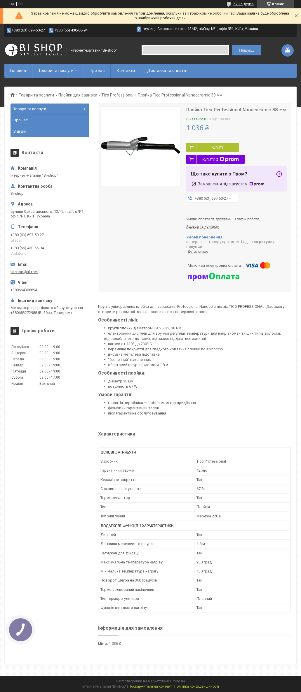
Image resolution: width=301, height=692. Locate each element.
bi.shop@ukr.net (24, 272)
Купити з (220, 159)
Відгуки (19, 131)
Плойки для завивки (77, 95)
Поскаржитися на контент (150, 686)
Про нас (97, 70)
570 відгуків (244, 4)
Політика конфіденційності (196, 686)
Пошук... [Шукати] (246, 50)
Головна (18, 70)
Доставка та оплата (166, 70)
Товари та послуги (56, 70)
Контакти (126, 70)
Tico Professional (117, 95)
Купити (217, 147)
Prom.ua (178, 681)
